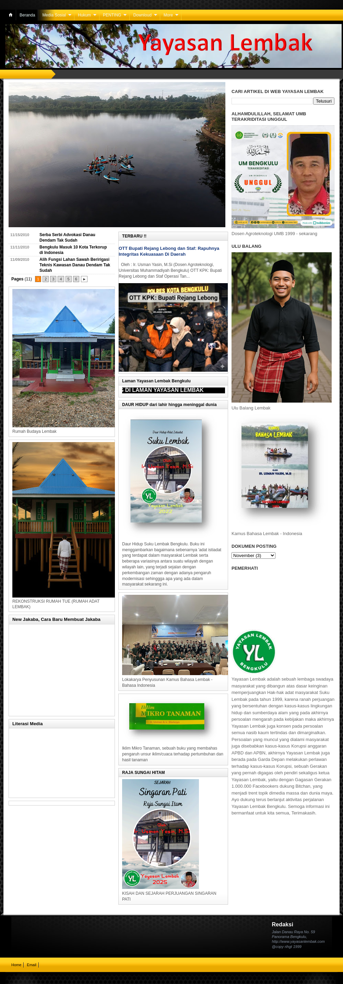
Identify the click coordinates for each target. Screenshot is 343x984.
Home (16, 965)
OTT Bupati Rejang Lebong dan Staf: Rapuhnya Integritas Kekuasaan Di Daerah (169, 251)
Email (31, 965)
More (168, 15)
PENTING (112, 15)
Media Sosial (54, 15)
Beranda (27, 15)
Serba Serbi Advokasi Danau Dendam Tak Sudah (67, 237)
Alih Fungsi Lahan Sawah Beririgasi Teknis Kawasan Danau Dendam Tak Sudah (74, 265)
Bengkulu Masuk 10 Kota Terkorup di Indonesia (73, 250)
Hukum (84, 15)
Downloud (142, 15)
